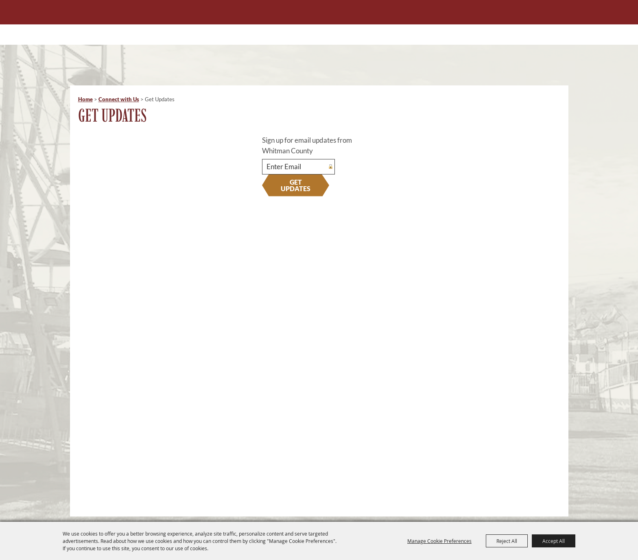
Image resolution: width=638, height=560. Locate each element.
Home (85, 99)
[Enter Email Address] (298, 166)
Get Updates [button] (295, 185)
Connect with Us (118, 99)
